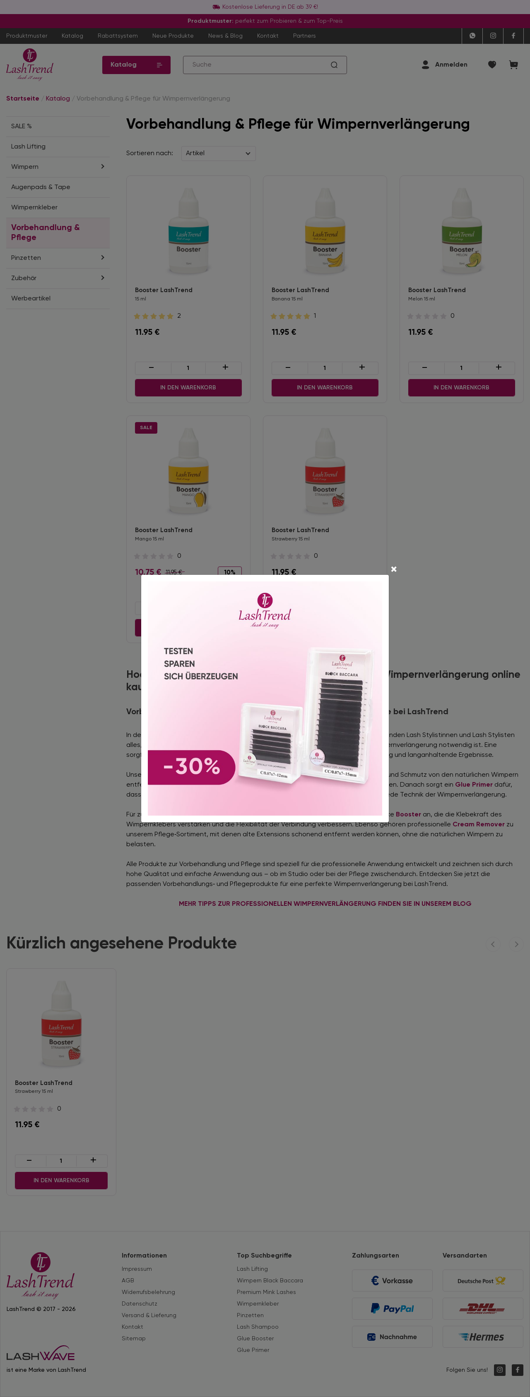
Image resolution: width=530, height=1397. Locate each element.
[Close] (393, 570)
